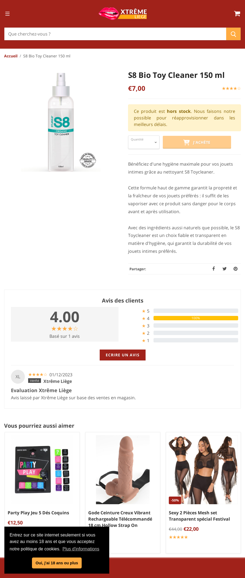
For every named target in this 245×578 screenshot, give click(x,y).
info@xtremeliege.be (40, 512)
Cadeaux (231, 521)
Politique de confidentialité (124, 495)
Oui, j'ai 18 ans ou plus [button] (57, 563)
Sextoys (232, 476)
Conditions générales (124, 486)
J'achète (196, 143)
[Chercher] (115, 34)
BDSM (234, 512)
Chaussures (228, 503)
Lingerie (232, 494)
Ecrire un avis (123, 354)
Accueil (10, 55)
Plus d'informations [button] (81, 549)
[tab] (180, 310)
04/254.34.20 (26, 503)
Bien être (231, 485)
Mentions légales (124, 504)
